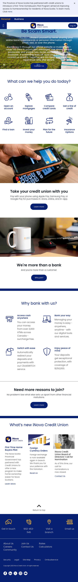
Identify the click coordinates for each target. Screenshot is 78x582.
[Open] (3, 25)
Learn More (10, 484)
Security (7, 560)
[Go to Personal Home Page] (39, 25)
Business (19, 19)
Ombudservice (51, 560)
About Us (8, 543)
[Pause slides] (4, 33)
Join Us (25, 543)
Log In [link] (73, 26)
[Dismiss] (74, 3)
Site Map (26, 560)
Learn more (39, 207)
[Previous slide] (73, 64)
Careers (7, 547)
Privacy (37, 560)
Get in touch (8, 529)
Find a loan (8, 130)
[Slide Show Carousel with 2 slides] (39, 49)
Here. (10, 12)
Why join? (39, 278)
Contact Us (60, 476)
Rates (42, 543)
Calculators (45, 547)
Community (10, 550)
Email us (69, 529)
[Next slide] (4, 64)
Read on (34, 473)
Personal (5, 19)
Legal (16, 560)
